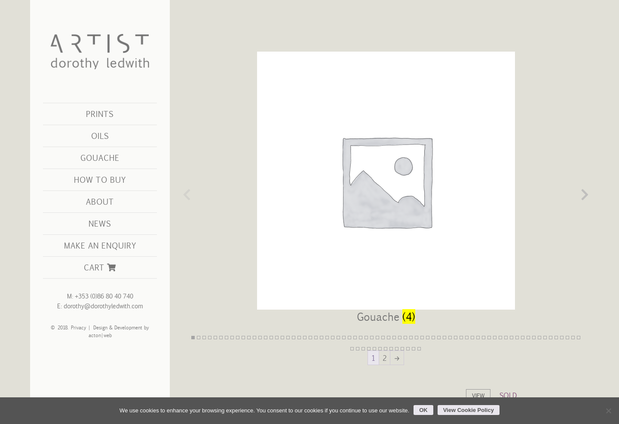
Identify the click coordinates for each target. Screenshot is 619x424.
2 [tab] (198, 337)
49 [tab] (461, 337)
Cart (100, 267)
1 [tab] (193, 337)
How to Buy (100, 179)
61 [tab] (528, 337)
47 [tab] (450, 337)
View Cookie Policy (468, 410)
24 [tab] (321, 337)
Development (127, 327)
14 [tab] (265, 337)
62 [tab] (534, 337)
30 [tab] (355, 337)
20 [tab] (299, 337)
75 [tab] (374, 348)
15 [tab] (271, 337)
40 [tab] (411, 337)
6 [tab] (221, 337)
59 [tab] (517, 337)
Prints (100, 113)
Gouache (100, 157)
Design (100, 327)
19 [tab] (293, 337)
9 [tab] (237, 337)
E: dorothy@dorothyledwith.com (100, 306)
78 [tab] (391, 348)
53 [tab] (483, 337)
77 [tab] (385, 348)
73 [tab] (363, 348)
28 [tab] (344, 337)
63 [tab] (539, 337)
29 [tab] (349, 337)
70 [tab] (578, 337)
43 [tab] (427, 337)
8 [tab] (232, 337)
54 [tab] (489, 337)
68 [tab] (567, 337)
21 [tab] (304, 337)
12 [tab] (254, 337)
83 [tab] (419, 348)
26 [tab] (332, 337)
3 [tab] (204, 337)
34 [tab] (377, 337)
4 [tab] (209, 337)
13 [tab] (260, 337)
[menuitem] (100, 114)
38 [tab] (399, 337)
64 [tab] (545, 337)
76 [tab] (380, 348)
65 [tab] (550, 337)
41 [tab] (416, 337)
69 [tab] (573, 337)
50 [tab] (467, 337)
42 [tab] (422, 337)
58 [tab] (511, 337)
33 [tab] (372, 337)
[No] (608, 410)
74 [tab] (369, 348)
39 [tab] (405, 337)
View (478, 395)
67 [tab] (562, 337)
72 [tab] (357, 348)
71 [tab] (352, 348)
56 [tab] (500, 337)
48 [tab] (455, 337)
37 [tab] (394, 337)
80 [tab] (402, 348)
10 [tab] (243, 337)
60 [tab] (522, 337)
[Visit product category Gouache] (386, 194)
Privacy (77, 327)
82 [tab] (413, 348)
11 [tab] (249, 337)
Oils (100, 135)
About (100, 201)
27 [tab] (338, 337)
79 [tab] (396, 348)
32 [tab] (366, 337)
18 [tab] (288, 337)
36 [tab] (388, 337)
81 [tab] (408, 348)
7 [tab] (226, 337)
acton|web (100, 335)
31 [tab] (360, 337)
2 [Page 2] (384, 358)
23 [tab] (316, 337)
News (100, 223)
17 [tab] (282, 337)
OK (423, 410)
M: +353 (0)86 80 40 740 (100, 296)
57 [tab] (506, 337)
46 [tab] (444, 337)
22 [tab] (310, 337)
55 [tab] (494, 337)
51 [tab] (472, 337)
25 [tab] (327, 337)
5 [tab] (215, 337)
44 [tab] (433, 337)
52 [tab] (478, 337)
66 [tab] (556, 337)
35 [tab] (383, 337)
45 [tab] (439, 337)
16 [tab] (277, 337)
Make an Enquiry (100, 245)
